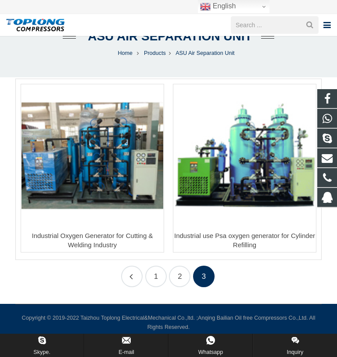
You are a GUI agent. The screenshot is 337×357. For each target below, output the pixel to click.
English (218, 6)
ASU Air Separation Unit (168, 45)
